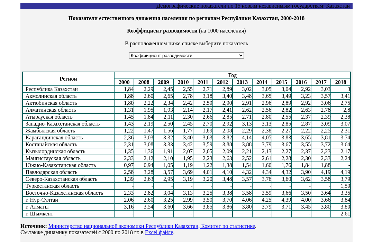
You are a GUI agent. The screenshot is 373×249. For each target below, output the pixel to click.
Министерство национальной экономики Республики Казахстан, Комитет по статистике (151, 226)
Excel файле (159, 232)
